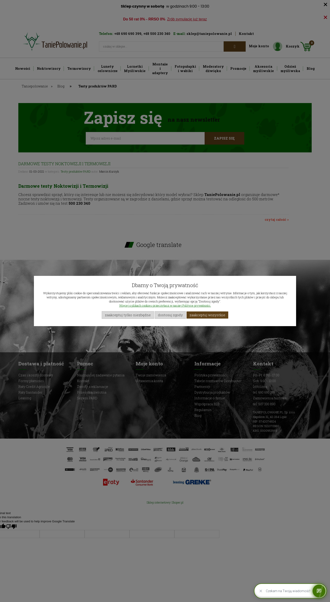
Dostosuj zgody (170, 315)
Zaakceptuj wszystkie (207, 315)
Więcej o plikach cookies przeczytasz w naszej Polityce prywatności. (165, 305)
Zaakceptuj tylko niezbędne (128, 315)
